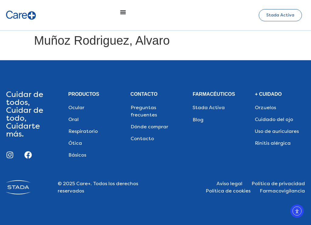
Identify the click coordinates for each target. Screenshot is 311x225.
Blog (198, 120)
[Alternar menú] (123, 12)
